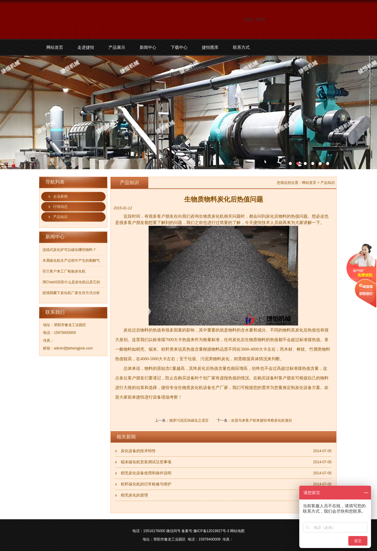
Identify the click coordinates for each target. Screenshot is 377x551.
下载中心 (179, 47)
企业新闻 (60, 196)
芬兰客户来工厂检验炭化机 (64, 271)
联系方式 (241, 47)
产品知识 (60, 217)
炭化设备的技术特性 (138, 451)
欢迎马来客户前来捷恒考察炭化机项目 (261, 420)
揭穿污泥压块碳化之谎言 (189, 420)
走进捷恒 (85, 47)
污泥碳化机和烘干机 (188, 112)
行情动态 (60, 207)
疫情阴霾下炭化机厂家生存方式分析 (71, 293)
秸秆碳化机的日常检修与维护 (146, 484)
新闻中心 (148, 47)
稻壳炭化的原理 (134, 495)
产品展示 (117, 47)
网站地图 (237, 531)
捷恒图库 (210, 47)
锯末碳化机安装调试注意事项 (146, 462)
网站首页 (54, 47)
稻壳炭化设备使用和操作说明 (146, 473)
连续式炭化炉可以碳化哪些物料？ (69, 250)
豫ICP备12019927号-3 (211, 531)
